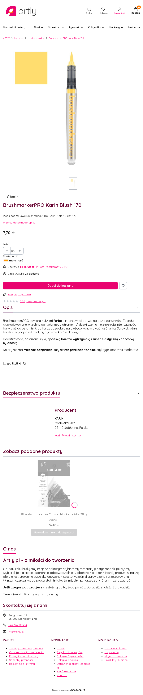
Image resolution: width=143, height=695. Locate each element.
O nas (60, 648)
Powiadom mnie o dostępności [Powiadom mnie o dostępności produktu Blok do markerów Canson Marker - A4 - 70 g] (54, 532)
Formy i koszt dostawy (23, 656)
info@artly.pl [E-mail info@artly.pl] (16, 631)
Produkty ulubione (116, 660)
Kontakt (62, 675)
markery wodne (36, 38)
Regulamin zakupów (69, 652)
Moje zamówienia (116, 656)
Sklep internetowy (67, 689)
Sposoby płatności (21, 660)
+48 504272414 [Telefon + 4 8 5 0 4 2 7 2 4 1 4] (17, 625)
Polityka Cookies (67, 660)
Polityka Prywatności (70, 656)
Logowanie (112, 652)
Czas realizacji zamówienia (26, 652)
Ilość (6, 244)
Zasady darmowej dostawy (27, 648)
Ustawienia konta (116, 648)
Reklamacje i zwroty (22, 663)
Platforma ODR (66, 671)
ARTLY (6, 38)
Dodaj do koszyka (60, 286)
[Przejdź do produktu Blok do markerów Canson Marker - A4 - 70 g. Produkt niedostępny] (54, 484)
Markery (18, 38)
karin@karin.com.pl (68, 435)
